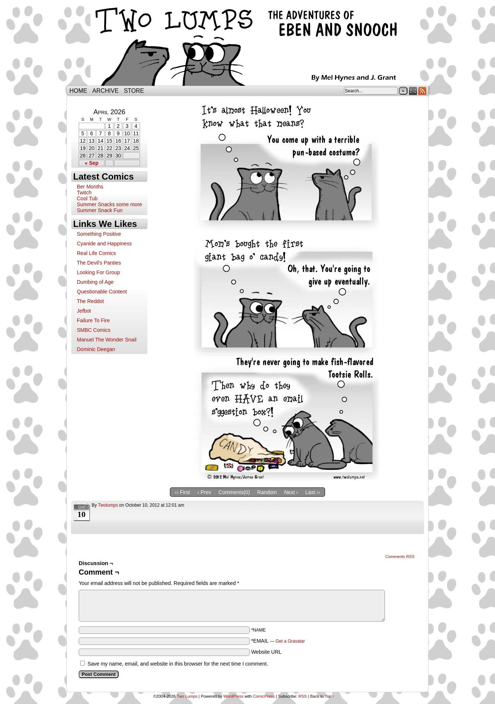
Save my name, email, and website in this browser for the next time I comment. (178, 664)
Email (413, 90)
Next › (291, 492)
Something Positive (99, 234)
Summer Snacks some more (109, 204)
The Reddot (90, 301)
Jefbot (84, 311)
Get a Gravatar (290, 641)
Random (267, 492)
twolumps (108, 505)
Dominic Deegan (96, 349)
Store (134, 91)
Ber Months (90, 187)
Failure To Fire (93, 320)
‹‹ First (182, 492)
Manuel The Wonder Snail (106, 340)
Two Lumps (247, 45)
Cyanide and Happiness (104, 243)
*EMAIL (278, 641)
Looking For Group (98, 272)
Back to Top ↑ (322, 696)
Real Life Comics (96, 253)
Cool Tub (87, 198)
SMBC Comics (93, 330)
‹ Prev (204, 492)
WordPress (233, 696)
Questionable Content (102, 292)
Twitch (84, 192)
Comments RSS (399, 556)
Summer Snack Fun (100, 210)
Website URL (266, 652)
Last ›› (312, 492)
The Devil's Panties (99, 263)
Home (78, 91)
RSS (422, 90)
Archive (105, 91)
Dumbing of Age (95, 282)
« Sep (91, 163)
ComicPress (264, 696)
